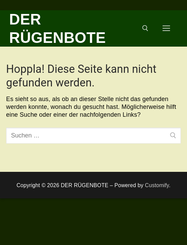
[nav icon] (166, 28)
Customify (157, 185)
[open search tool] (145, 28)
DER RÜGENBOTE (57, 28)
